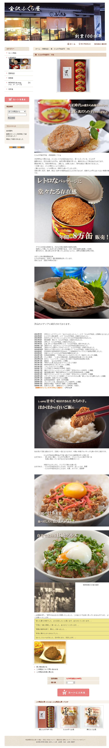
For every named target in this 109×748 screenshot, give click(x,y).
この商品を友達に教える (44, 672)
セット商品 (12, 53)
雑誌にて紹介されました (14, 139)
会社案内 (9, 131)
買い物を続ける (41, 667)
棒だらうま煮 (91, 729)
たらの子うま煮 (68, 729)
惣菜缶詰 (11, 73)
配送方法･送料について (63, 739)
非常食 (10, 89)
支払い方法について (49, 739)
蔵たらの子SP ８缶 (45, 729)
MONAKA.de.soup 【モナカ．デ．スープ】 (19, 84)
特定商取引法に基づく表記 (33, 739)
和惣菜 (10, 78)
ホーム (37, 49)
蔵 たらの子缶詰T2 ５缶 (60, 49)
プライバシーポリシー (78, 739)
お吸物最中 (19, 63)
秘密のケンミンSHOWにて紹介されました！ (16, 135)
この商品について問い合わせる (47, 669)
